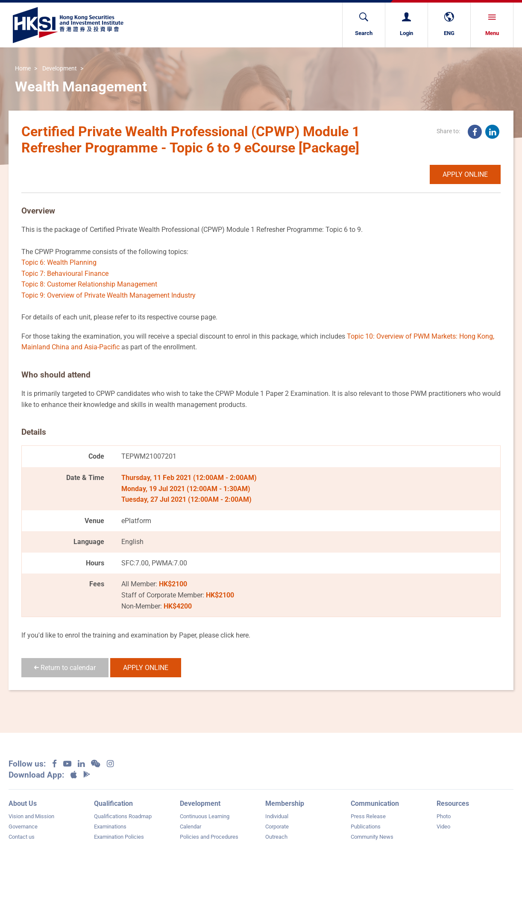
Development (59, 69)
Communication (375, 803)
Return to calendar (65, 668)
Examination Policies (119, 837)
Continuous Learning (204, 816)
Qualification (113, 803)
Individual (276, 816)
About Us (23, 803)
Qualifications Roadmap (123, 816)
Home (23, 69)
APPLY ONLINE (465, 174)
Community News (372, 837)
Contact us (22, 837)
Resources (453, 803)
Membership (284, 803)
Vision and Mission (31, 816)
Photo (444, 816)
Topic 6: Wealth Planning (59, 262)
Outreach (276, 837)
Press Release (368, 816)
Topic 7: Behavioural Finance (65, 273)
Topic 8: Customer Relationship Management (89, 284)
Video (443, 826)
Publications (366, 826)
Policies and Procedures (209, 837)
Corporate (277, 826)
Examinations (110, 826)
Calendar (190, 826)
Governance (23, 826)
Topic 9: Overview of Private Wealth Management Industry (108, 295)
